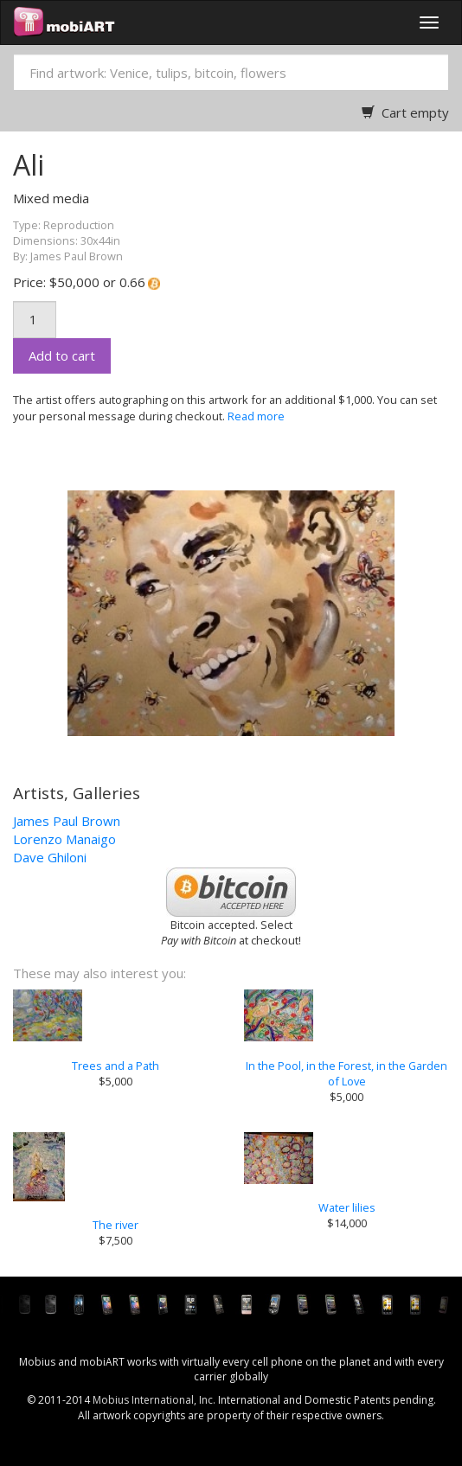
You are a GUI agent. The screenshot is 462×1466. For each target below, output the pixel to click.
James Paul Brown (66, 820)
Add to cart (62, 355)
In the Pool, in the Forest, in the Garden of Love (346, 1073)
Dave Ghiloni (50, 857)
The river (115, 1224)
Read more (256, 416)
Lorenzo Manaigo (64, 839)
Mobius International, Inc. (154, 1399)
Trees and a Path (115, 1065)
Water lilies (346, 1207)
